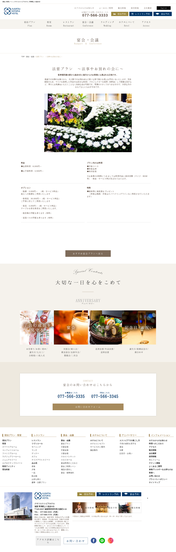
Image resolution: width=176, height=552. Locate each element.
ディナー (35, 453)
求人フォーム (154, 460)
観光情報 (122, 8)
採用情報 (135, 8)
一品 (33, 473)
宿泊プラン (30, 24)
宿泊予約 (119, 14)
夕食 (33, 469)
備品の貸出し (66, 469)
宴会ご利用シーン (68, 466)
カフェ (34, 456)
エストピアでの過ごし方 (130, 440)
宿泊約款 (6, 469)
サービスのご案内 (97, 447)
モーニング (36, 447)
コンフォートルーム (10, 450)
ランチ (34, 450)
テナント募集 (154, 463)
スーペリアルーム (9, 447)
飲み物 (34, 476)
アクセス (146, 24)
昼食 (33, 466)
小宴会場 (64, 453)
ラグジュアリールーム (11, 456)
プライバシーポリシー (158, 479)
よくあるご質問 (106, 8)
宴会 (121, 447)
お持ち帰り (36, 479)
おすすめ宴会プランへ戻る (88, 253)
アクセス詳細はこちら (48, 540)
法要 (121, 450)
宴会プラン (65, 444)
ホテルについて (127, 24)
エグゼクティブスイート (12, 463)
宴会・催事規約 (67, 473)
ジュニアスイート (9, 460)
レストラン (69, 24)
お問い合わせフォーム (88, 407)
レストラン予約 (109, 494)
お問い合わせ (154, 476)
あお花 (34, 463)
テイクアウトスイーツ (41, 460)
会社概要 (148, 8)
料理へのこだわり (156, 444)
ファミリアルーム (9, 453)
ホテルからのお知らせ (84, 8)
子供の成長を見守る (128, 444)
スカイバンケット (68, 456)
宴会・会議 (88, 24)
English (164, 8)
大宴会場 (64, 447)
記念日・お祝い (126, 453)
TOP (23, 56)
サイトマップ (154, 482)
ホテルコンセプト (97, 444)
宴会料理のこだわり (69, 463)
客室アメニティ (8, 466)
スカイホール (66, 460)
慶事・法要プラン (39, 482)
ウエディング (107, 24)
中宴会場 (64, 450)
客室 (49, 24)
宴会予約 (131, 494)
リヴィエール (37, 444)
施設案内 (94, 450)
